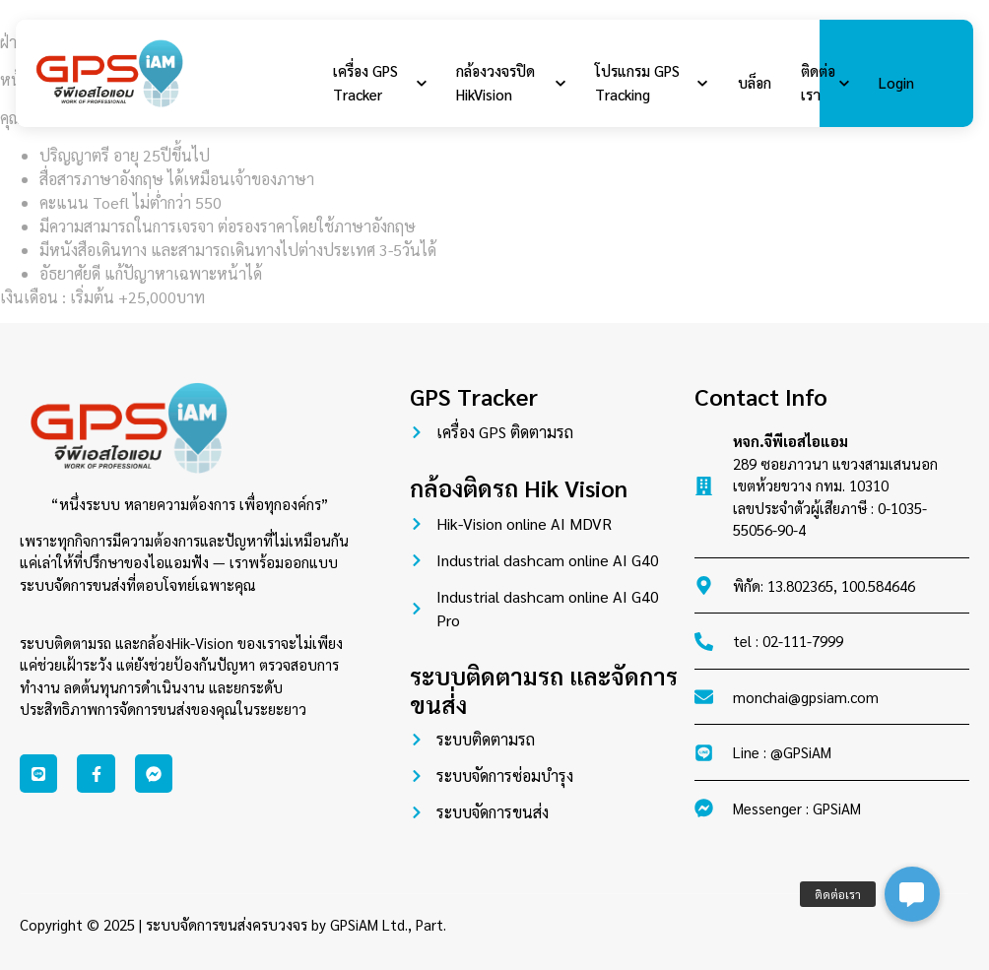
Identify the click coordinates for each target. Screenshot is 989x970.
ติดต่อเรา (821, 82)
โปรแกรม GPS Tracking (648, 82)
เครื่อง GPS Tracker (380, 82)
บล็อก (750, 82)
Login (892, 82)
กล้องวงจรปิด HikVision (509, 82)
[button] (912, 894)
